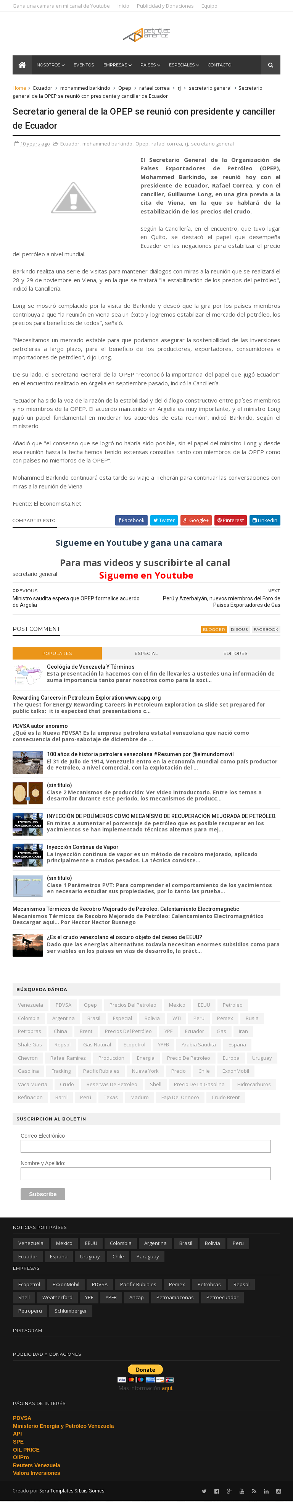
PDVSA (64, 1005)
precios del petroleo (133, 1005)
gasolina (28, 1071)
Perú (86, 1098)
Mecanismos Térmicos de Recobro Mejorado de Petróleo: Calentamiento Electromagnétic (126, 910)
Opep (125, 88)
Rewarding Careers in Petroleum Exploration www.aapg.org (87, 698)
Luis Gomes (92, 1491)
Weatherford (57, 1298)
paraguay (148, 1257)
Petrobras (30, 1031)
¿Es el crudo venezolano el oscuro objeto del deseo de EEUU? (125, 938)
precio (179, 1071)
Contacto (220, 65)
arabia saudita (199, 1045)
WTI (177, 1018)
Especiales (182, 65)
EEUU (204, 1005)
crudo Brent (226, 1098)
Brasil (94, 1018)
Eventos (84, 65)
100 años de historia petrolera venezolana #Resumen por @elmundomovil (140, 755)
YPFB (163, 1045)
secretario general (210, 88)
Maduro (140, 1098)
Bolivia (152, 1018)
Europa (231, 1058)
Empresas (115, 65)
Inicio (124, 5)
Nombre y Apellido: (43, 1164)
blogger (214, 629)
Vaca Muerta (33, 1085)
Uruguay (262, 1058)
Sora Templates (57, 1491)
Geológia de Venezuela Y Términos (91, 667)
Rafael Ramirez (68, 1058)
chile (204, 1071)
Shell (156, 1085)
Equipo (210, 5)
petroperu (30, 1311)
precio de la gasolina (199, 1085)
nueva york (145, 1071)
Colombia (29, 1018)
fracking (61, 1071)
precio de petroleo (189, 1058)
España (237, 1045)
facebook (265, 629)
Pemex (225, 1018)
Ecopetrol (135, 1045)
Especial (146, 653)
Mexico (177, 1005)
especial (122, 1018)
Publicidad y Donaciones (165, 5)
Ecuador (43, 88)
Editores (236, 653)
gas (222, 1031)
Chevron (28, 1058)
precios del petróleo (128, 1031)
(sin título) (59, 786)
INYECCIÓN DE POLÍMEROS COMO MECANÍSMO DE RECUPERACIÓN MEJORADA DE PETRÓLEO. (162, 817)
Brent (86, 1031)
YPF (169, 1031)
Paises (148, 65)
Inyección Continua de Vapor (83, 848)
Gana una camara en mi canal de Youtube (61, 5)
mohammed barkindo (86, 88)
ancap (136, 1298)
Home (20, 88)
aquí (167, 1388)
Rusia (252, 1018)
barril (62, 1098)
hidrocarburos (254, 1085)
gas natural (97, 1045)
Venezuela (30, 1005)
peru (199, 1018)
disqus (239, 629)
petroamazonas (175, 1298)
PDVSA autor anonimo (40, 727)
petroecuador (222, 1298)
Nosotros (49, 65)
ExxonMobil (236, 1071)
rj (179, 88)
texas (111, 1098)
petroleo (233, 1005)
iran (243, 1031)
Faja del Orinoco (181, 1098)
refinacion (30, 1098)
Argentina (64, 1018)
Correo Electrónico (43, 1136)
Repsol (63, 1045)
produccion (112, 1058)
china (61, 1031)
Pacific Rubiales (102, 1071)
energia (146, 1058)
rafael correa (155, 88)
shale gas (30, 1045)
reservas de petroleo (112, 1085)
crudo (67, 1085)
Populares (57, 653)
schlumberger (71, 1311)
